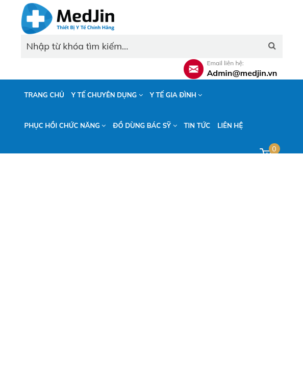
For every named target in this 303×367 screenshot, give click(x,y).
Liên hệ (230, 125)
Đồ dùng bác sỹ (144, 125)
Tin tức (197, 125)
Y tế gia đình (176, 95)
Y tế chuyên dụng (107, 95)
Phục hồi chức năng (65, 125)
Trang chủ (44, 95)
